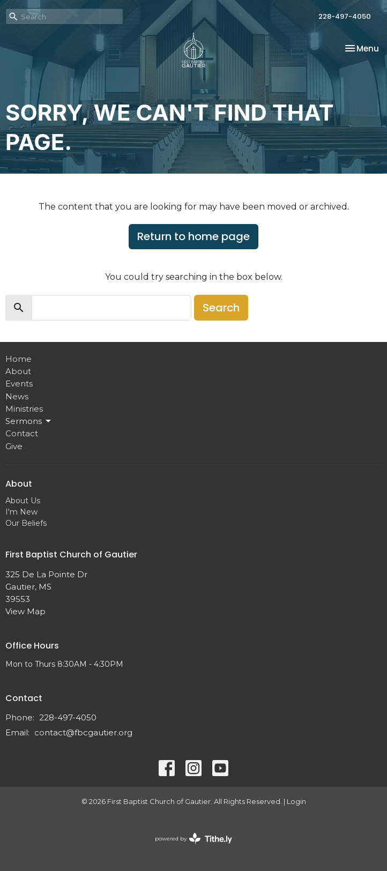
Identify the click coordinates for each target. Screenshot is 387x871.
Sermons (29, 421)
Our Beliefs (26, 523)
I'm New (21, 512)
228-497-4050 (344, 16)
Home (18, 359)
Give (14, 446)
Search (221, 307)
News (16, 396)
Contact (21, 433)
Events (19, 383)
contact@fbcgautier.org (83, 732)
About (18, 371)
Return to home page (193, 236)
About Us (22, 500)
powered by (193, 838)
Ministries (24, 409)
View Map (25, 611)
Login (296, 802)
